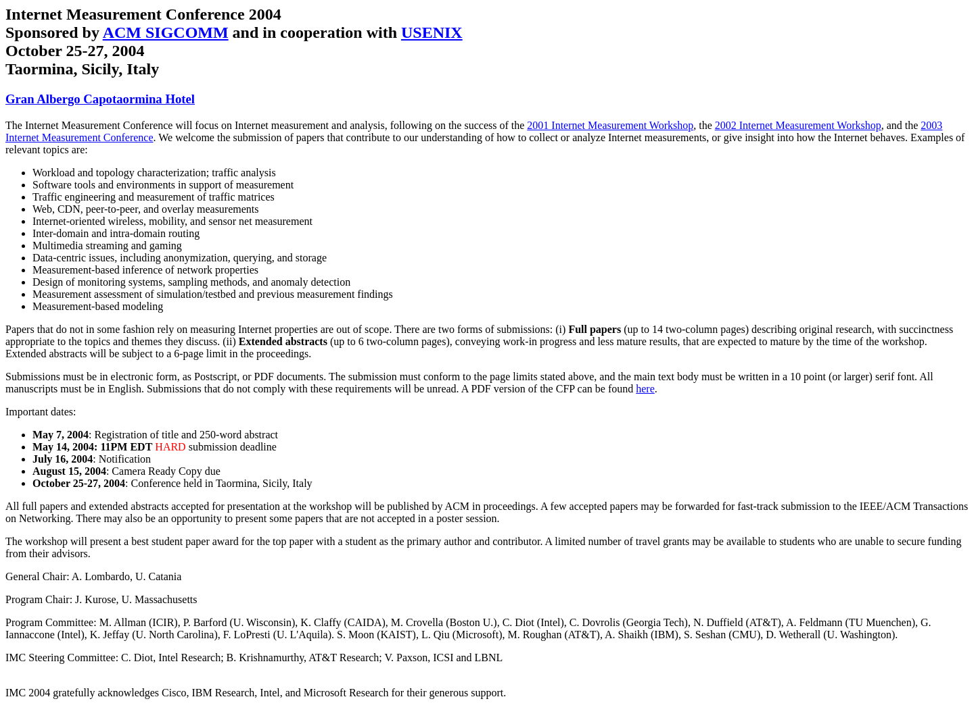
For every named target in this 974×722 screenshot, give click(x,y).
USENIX (432, 32)
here (645, 388)
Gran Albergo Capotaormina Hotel (100, 99)
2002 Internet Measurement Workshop (798, 125)
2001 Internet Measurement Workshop (610, 125)
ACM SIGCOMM (166, 32)
